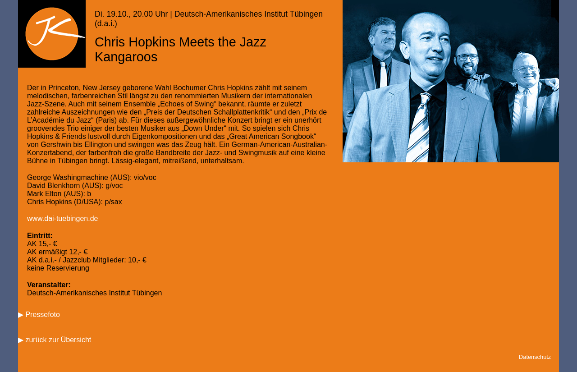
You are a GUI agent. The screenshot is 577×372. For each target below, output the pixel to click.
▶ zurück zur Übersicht (54, 340)
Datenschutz (535, 357)
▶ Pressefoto (39, 314)
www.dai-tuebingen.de (62, 218)
